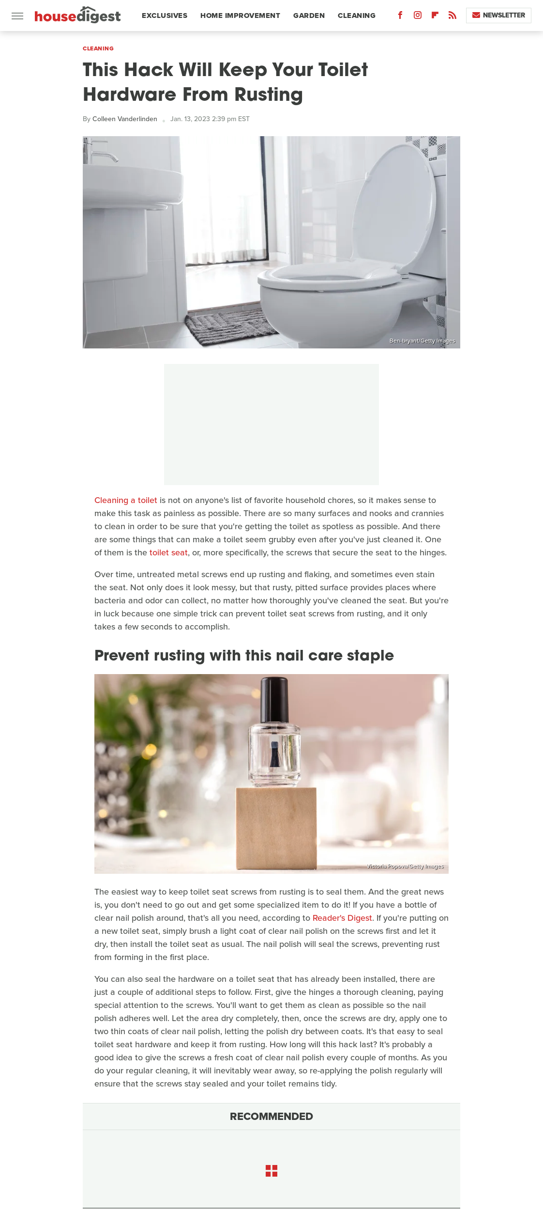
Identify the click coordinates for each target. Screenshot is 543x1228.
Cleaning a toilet (125, 500)
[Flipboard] (435, 17)
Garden (309, 15)
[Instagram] (418, 17)
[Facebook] (400, 17)
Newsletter (498, 15)
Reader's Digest (342, 918)
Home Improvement (240, 15)
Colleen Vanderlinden (124, 119)
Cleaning (357, 15)
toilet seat (169, 552)
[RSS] (452, 17)
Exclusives (164, 15)
